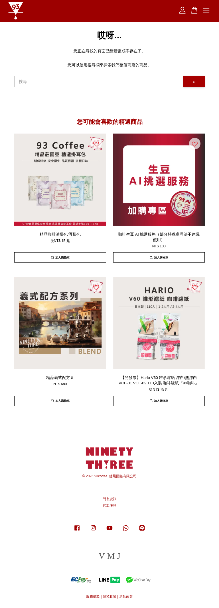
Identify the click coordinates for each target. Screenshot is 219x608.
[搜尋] (98, 81)
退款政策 (126, 597)
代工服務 (109, 506)
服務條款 (93, 597)
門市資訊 (109, 499)
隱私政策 (109, 597)
